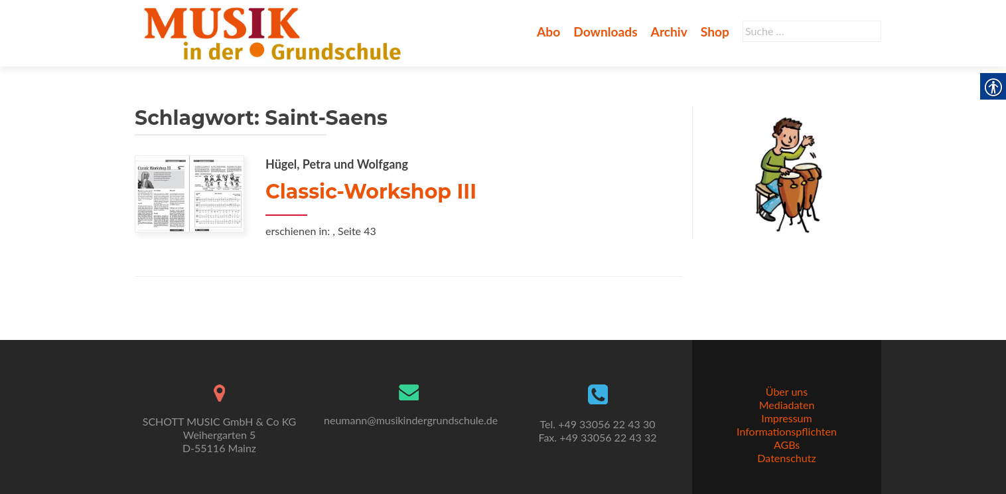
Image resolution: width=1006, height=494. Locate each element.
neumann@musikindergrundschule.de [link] (411, 420)
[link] (275, 32)
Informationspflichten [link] (787, 431)
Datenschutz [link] (786, 458)
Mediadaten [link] (787, 404)
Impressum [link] (786, 418)
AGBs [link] (787, 444)
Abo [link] (548, 31)
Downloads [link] (605, 31)
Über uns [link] (787, 391)
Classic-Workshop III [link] (370, 191)
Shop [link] (715, 31)
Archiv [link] (669, 31)
